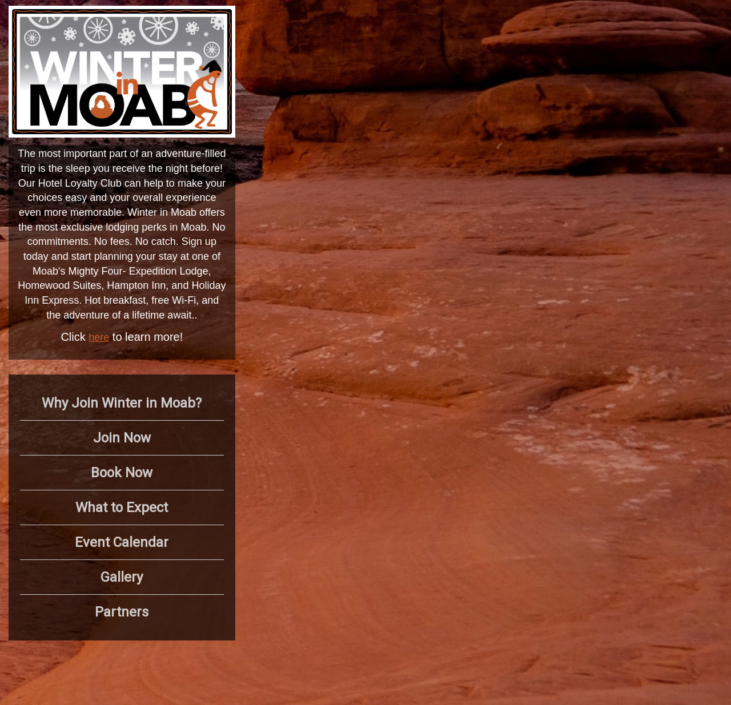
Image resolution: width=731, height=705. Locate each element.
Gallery (122, 577)
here (99, 337)
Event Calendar (121, 542)
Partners (121, 612)
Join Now (122, 438)
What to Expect (121, 507)
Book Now (121, 473)
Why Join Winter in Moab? (122, 403)
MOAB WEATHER (570, 48)
